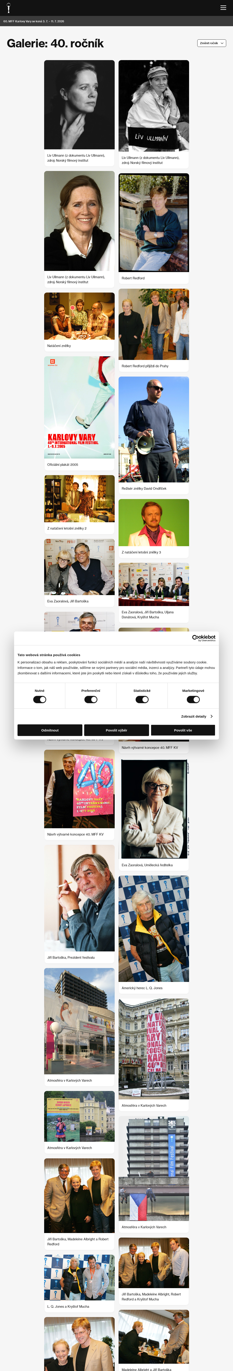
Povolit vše (183, 730)
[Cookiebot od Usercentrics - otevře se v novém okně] (195, 638)
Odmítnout (50, 730)
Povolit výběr (116, 730)
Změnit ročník (209, 43)
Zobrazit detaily (193, 716)
